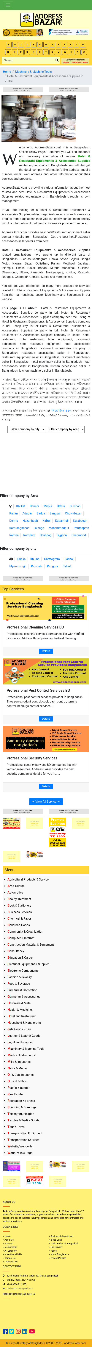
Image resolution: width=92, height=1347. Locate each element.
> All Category (10, 1251)
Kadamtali (62, 520)
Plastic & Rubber (18, 1088)
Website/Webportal (20, 1146)
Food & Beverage (18, 983)
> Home (7, 1236)
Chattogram (52, 559)
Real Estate (15, 1094)
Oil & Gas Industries (20, 1075)
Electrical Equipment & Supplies (28, 964)
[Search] (28, 60)
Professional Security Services (32, 758)
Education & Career (20, 957)
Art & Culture (16, 886)
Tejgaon (61, 535)
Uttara (61, 506)
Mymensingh (17, 566)
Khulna (34, 559)
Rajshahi (36, 566)
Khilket (20, 506)
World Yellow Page (19, 1153)
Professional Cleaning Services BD (35, 627)
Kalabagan (80, 520)
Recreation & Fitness (21, 1101)
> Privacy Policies (57, 1258)
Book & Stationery (19, 905)
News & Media (17, 1068)
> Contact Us (9, 1258)
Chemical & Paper (19, 918)
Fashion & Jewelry (19, 977)
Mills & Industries (19, 1062)
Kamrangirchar (19, 528)
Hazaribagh (30, 520)
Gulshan (75, 506)
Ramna (14, 535)
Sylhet (67, 566)
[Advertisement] (46, 466)
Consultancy (15, 951)
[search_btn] (57, 60)
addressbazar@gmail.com (20, 1288)
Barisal (69, 559)
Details (46, 651)
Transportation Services (23, 1140)
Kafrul (46, 520)
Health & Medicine (19, 1009)
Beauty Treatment (19, 899)
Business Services (19, 912)
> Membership (10, 1247)
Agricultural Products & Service (28, 879)
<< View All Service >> (46, 801)
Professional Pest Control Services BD (38, 690)
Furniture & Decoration (22, 990)
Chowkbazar (73, 513)
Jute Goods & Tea (19, 1029)
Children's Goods (18, 925)
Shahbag (46, 535)
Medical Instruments (21, 1055)
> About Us (8, 1240)
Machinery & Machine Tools (25, 1049)
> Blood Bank (55, 1240)
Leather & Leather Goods (23, 1035)
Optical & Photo (17, 1081)
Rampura (29, 535)
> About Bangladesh (59, 1254)
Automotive (15, 892)
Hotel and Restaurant (21, 1016)
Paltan (13, 513)
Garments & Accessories (23, 996)
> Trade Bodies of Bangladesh (63, 1243)
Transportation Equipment (24, 1133)
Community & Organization (25, 931)
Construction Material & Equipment (30, 944)
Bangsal (55, 513)
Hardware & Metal (19, 1003)
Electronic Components (23, 970)
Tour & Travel (16, 1127)
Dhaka (21, 559)
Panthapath (81, 528)
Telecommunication (20, 1114)
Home (7, 71)
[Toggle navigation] (8, 5)
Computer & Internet (20, 938)
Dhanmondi (79, 535)
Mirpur (48, 506)
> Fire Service (55, 1247)
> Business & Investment (61, 1236)
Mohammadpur (59, 528)
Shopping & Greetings (21, 1107)
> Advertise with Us (12, 1254)
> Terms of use (10, 1261)
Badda (41, 513)
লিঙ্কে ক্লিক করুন (62, 410)
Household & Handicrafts (24, 1022)
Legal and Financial (20, 1042)
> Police (53, 1251)
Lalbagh (39, 528)
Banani (34, 506)
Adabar (27, 513)
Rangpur (52, 566)
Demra (13, 520)
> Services (8, 1243)
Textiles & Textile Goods (23, 1120)
